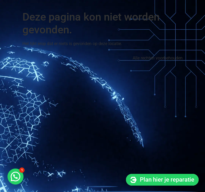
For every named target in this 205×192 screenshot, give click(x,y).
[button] (15, 177)
